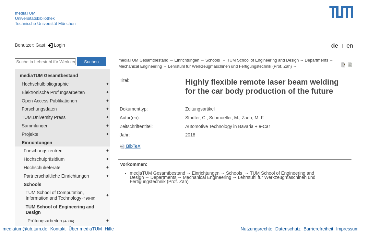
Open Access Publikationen (49, 100)
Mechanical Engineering (140, 66)
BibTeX (130, 146)
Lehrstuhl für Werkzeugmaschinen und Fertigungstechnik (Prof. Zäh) (230, 66)
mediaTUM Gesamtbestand (49, 75)
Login (55, 45)
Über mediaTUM (85, 228)
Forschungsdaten (39, 108)
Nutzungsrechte (256, 228)
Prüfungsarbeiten (51, 220)
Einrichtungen (37, 142)
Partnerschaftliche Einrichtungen (56, 176)
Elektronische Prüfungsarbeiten (53, 92)
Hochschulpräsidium (44, 159)
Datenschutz (288, 228)
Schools (32, 184)
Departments (316, 60)
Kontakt (57, 228)
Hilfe (109, 228)
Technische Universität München (45, 23)
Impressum (347, 228)
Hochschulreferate (42, 167)
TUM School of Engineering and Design (60, 209)
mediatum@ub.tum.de (25, 228)
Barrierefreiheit (318, 228)
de (334, 45)
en (350, 45)
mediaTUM (25, 13)
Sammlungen (35, 125)
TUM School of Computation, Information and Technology (60, 195)
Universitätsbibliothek (35, 18)
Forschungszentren (43, 150)
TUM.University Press (43, 117)
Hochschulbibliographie (45, 84)
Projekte (30, 134)
